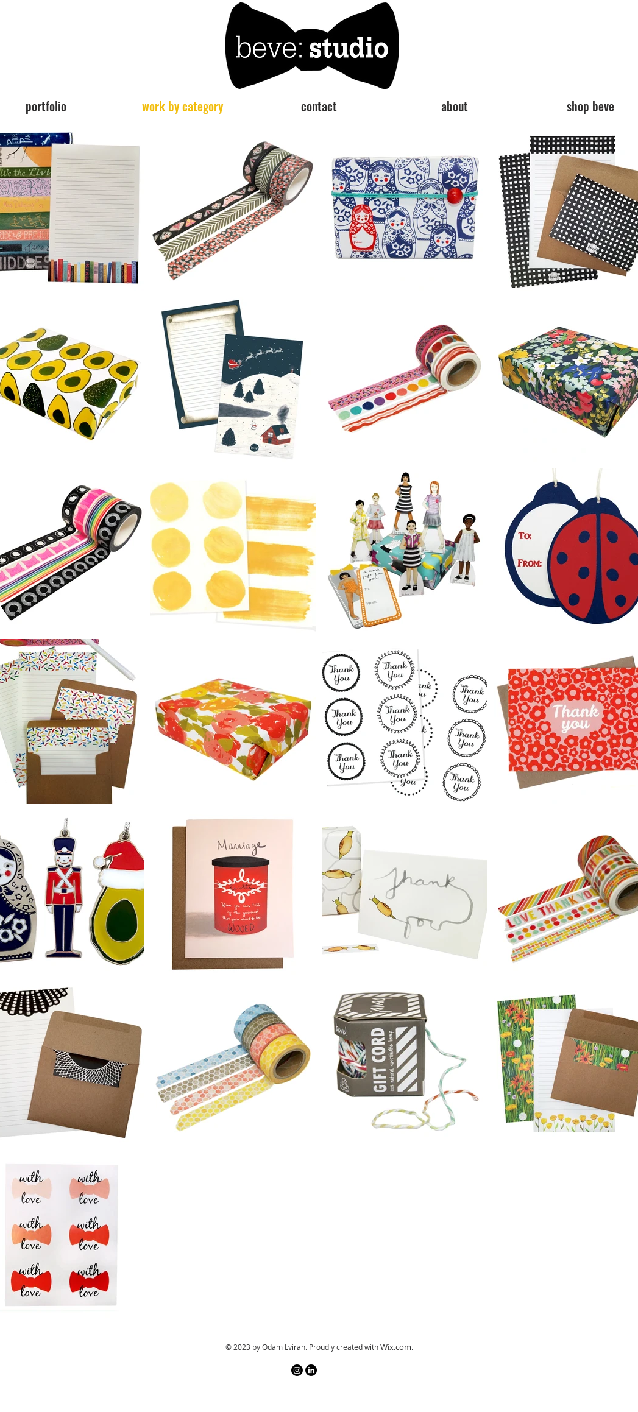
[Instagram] (297, 1370)
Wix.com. (396, 1346)
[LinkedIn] (311, 1370)
